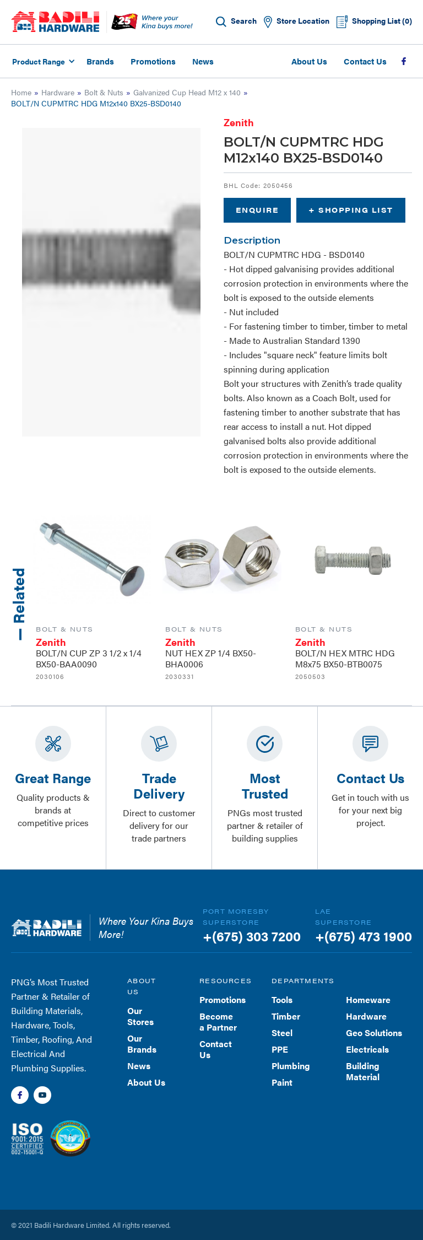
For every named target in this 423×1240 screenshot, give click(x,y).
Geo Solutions (374, 1032)
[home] (55, 21)
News (203, 61)
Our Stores (140, 1016)
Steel (282, 1032)
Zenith (239, 122)
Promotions (153, 61)
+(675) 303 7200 (252, 935)
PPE (280, 1049)
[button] (42, 61)
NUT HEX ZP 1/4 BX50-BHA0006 (210, 658)
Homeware (368, 999)
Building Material (362, 1071)
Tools (282, 999)
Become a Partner (218, 1021)
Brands (100, 61)
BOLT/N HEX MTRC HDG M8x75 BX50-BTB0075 (345, 658)
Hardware (57, 92)
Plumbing (291, 1065)
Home (21, 92)
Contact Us (365, 61)
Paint (282, 1082)
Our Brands (141, 1043)
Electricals (367, 1049)
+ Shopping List (350, 209)
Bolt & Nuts (103, 92)
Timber (286, 1016)
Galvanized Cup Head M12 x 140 (187, 92)
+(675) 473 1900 (363, 935)
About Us (309, 61)
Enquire (257, 209)
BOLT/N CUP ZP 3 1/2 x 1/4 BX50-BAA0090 (89, 658)
